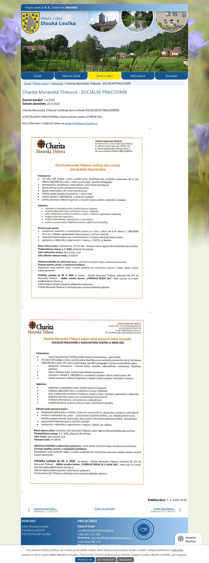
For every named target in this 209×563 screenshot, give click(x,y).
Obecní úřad (71, 76)
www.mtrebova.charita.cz (81, 123)
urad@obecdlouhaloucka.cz (95, 530)
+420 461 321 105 (89, 534)
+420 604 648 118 (89, 541)
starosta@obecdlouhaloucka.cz (111, 538)
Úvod (37, 76)
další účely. (177, 550)
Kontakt (171, 76)
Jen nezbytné (106, 559)
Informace (137, 76)
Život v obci (104, 76)
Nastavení (125, 559)
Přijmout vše (85, 559)
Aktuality (57, 83)
